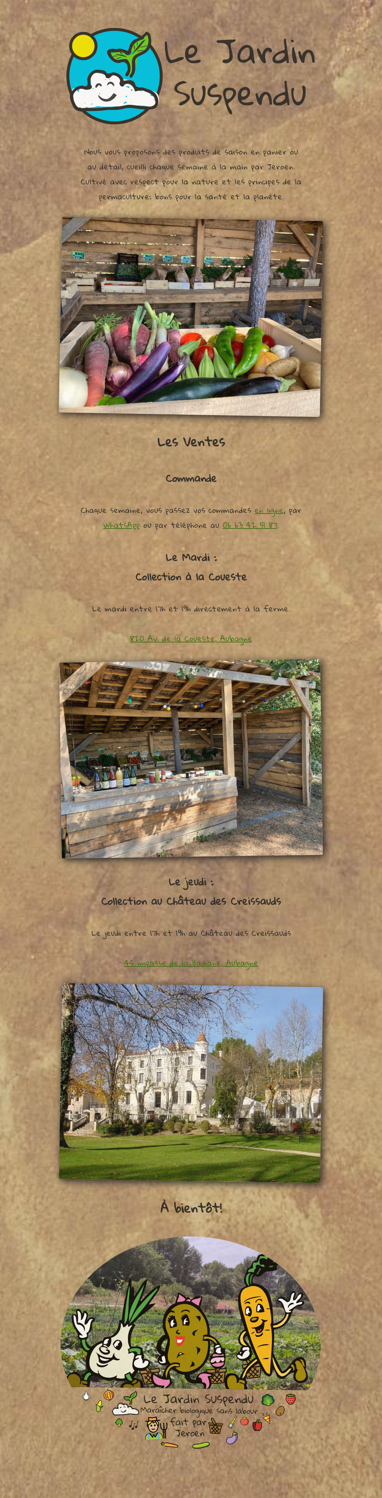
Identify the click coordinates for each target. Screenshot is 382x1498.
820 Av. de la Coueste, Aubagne (191, 638)
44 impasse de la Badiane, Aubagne (191, 962)
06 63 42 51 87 (250, 524)
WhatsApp (121, 524)
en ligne (269, 509)
